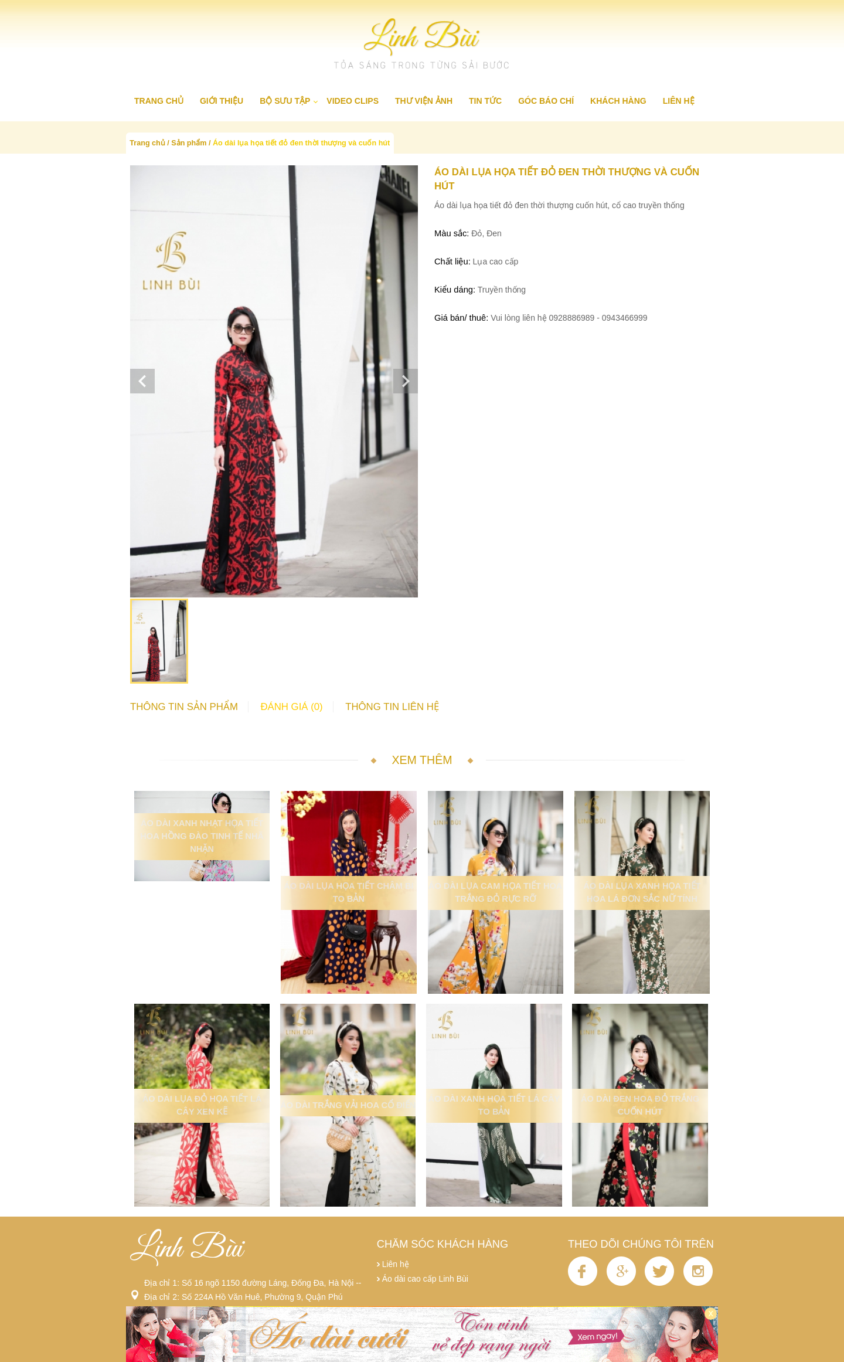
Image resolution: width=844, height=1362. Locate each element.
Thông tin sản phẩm (184, 706)
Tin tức (485, 101)
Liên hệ (679, 101)
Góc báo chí (546, 101)
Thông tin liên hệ (392, 706)
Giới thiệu (221, 101)
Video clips (352, 101)
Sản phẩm (188, 143)
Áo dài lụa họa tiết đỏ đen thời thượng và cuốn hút (301, 143)
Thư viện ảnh (423, 101)
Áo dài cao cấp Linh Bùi (425, 1278)
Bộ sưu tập (285, 101)
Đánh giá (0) (291, 706)
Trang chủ (158, 101)
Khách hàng (618, 101)
